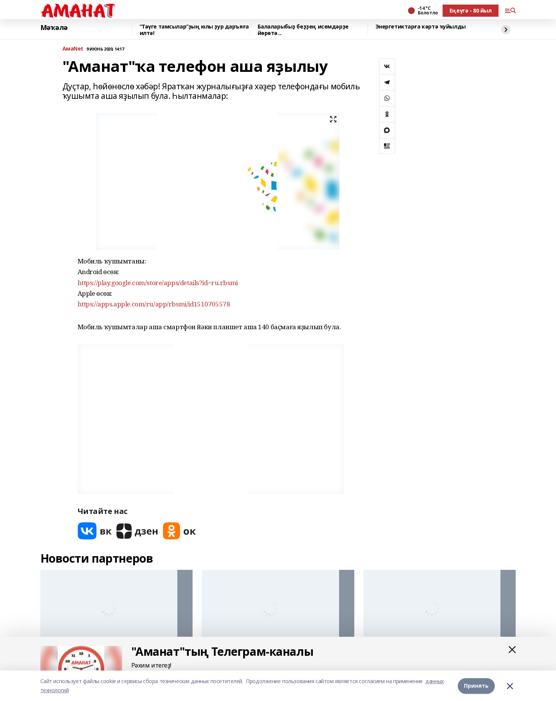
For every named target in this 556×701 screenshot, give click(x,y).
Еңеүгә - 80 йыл (470, 10)
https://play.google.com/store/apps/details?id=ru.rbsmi (158, 282)
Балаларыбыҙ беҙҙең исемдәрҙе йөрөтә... (303, 30)
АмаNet (72, 49)
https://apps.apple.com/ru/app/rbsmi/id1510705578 (154, 304)
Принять (476, 685)
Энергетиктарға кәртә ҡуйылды (421, 27)
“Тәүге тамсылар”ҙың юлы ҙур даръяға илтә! (194, 30)
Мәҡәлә (54, 28)
